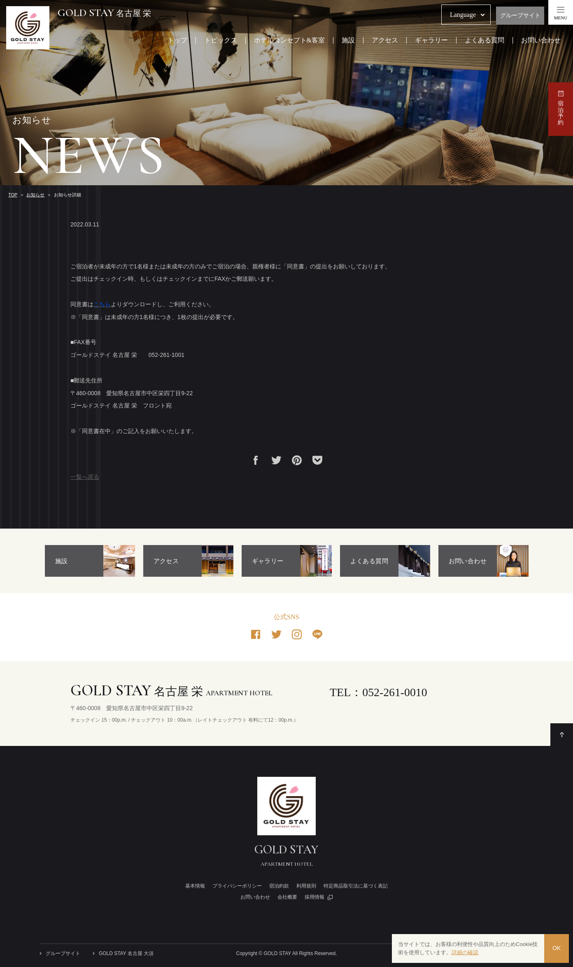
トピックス (220, 40)
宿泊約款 (279, 886)
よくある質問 (484, 40)
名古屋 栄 (104, 13)
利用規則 (306, 886)
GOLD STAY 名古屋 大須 (126, 953)
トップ (177, 40)
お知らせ (35, 194)
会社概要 (287, 897)
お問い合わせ (541, 40)
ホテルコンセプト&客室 (289, 40)
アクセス (385, 40)
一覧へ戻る (84, 476)
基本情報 (195, 886)
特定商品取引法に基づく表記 (356, 886)
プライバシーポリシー (237, 886)
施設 (348, 40)
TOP (12, 194)
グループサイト (520, 15)
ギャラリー (431, 40)
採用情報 (314, 897)
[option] (90, 561)
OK (556, 948)
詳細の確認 (465, 952)
